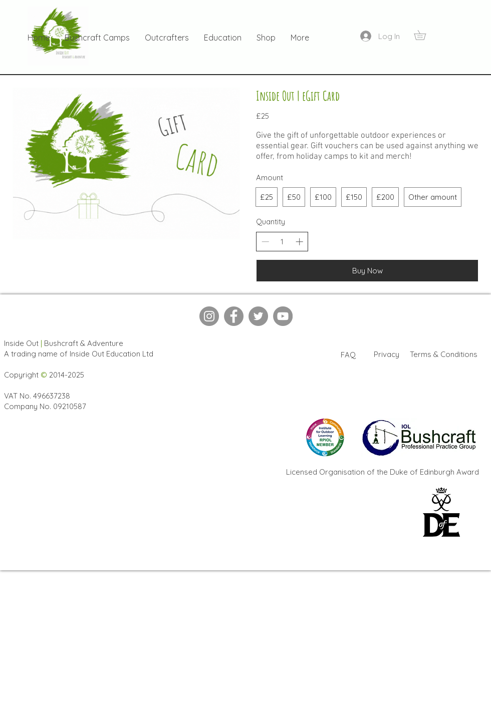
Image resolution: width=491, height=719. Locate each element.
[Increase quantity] (299, 241)
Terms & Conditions (443, 354)
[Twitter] (258, 316)
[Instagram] (209, 316)
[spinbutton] (282, 241)
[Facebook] (233, 316)
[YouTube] (283, 316)
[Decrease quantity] (265, 241)
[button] (424, 35)
